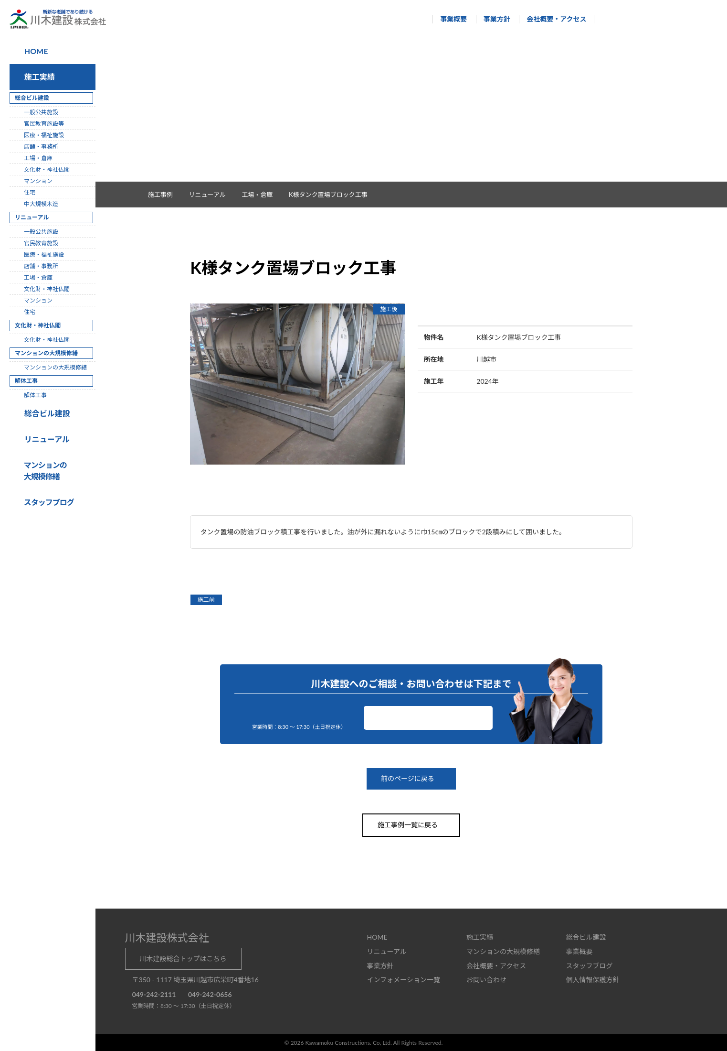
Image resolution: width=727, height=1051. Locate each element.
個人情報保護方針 (592, 979)
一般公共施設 (41, 112)
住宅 (29, 192)
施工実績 (38, 76)
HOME (35, 50)
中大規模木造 (41, 203)
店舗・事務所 (41, 146)
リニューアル (45, 439)
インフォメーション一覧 (403, 979)
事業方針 (492, 19)
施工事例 (165, 194)
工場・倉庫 (262, 194)
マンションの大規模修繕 (55, 367)
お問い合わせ (428, 717)
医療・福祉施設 (44, 135)
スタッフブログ (589, 965)
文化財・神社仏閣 (47, 169)
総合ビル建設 (45, 413)
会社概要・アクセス (552, 19)
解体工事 (35, 395)
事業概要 (449, 19)
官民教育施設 (41, 243)
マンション (38, 180)
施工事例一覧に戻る (411, 825)
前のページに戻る (411, 779)
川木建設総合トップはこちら (183, 958)
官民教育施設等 (44, 123)
